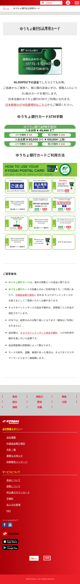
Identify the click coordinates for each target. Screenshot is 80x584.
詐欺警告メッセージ (16, 462)
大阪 (64, 402)
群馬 (64, 396)
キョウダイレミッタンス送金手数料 (39, 332)
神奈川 (39, 396)
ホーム (6, 8)
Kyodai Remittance (10, 422)
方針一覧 (11, 449)
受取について (13, 486)
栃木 (14, 402)
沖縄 (39, 407)
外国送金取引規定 (24, 295)
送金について (13, 480)
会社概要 (11, 437)
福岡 (14, 407)
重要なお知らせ (14, 456)
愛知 (39, 402)
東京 (14, 396)
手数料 (9, 498)
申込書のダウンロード (18, 492)
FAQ (8, 511)
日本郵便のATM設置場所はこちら (26, 105)
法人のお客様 (13, 504)
